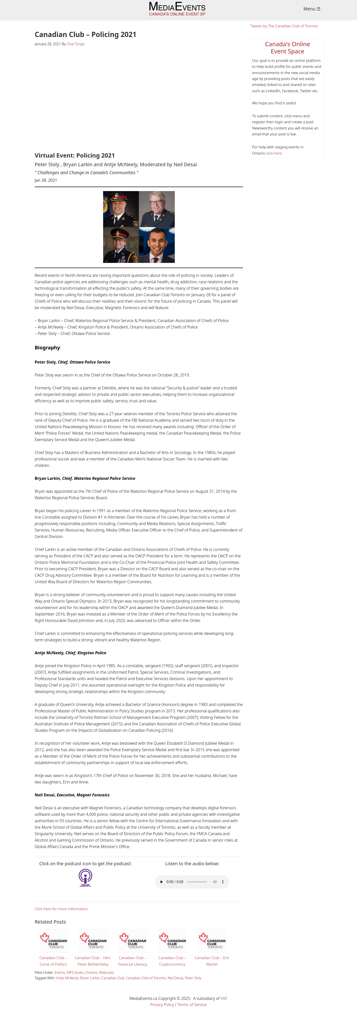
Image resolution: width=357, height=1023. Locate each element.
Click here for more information (63, 908)
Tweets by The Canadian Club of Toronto (284, 25)
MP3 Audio (75, 979)
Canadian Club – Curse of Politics (53, 947)
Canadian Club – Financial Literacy (132, 947)
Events (60, 979)
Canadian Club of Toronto (146, 984)
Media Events (178, 10)
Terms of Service (192, 1011)
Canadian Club (112, 984)
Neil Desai (175, 984)
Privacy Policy (162, 1011)
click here (273, 153)
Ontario (91, 979)
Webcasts (106, 979)
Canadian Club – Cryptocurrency (172, 947)
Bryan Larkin (90, 984)
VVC (224, 1005)
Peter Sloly (193, 984)
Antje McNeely (67, 984)
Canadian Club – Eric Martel (212, 947)
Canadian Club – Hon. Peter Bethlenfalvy (93, 950)
